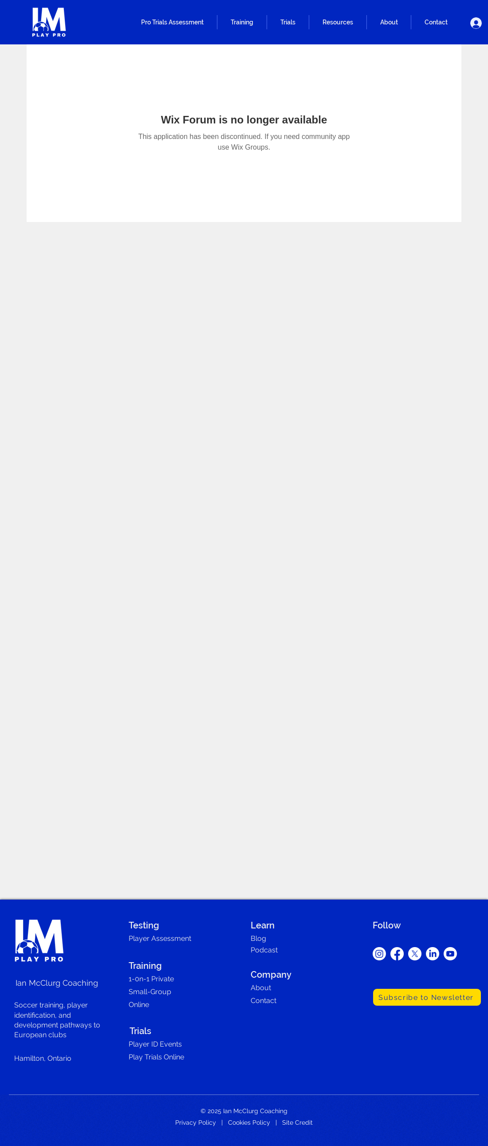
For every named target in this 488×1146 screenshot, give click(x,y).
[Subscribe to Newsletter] (427, 997)
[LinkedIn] (432, 953)
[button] (172, 22)
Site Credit (297, 1122)
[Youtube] (450, 953)
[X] (414, 953)
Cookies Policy (249, 1122)
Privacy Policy (195, 1122)
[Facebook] (397, 953)
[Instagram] (379, 953)
